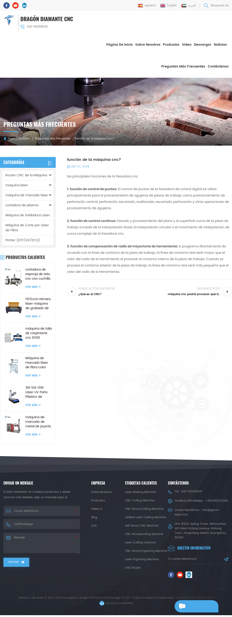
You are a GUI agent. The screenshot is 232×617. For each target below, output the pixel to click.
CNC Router (132, 567)
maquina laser (16, 184)
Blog (94, 517)
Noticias (220, 44)
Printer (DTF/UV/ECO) (22, 239)
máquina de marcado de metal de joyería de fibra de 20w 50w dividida (38, 421)
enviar (16, 562)
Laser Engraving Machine (142, 559)
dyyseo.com (205, 599)
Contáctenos (218, 66)
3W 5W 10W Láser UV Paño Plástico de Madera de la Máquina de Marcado (36, 392)
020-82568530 (34, 26)
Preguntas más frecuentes (183, 66)
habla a (96, 508)
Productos (171, 44)
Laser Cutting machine (140, 542)
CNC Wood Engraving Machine (146, 550)
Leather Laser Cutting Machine (145, 517)
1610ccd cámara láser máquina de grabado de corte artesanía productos (38, 303)
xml (94, 525)
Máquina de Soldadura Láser (27, 214)
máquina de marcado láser (26, 194)
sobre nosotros (147, 44)
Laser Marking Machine (140, 492)
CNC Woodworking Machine (144, 534)
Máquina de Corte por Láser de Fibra (27, 227)
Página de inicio (119, 44)
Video (186, 44)
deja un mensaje (193, 606)
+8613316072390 (216, 500)
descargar (202, 44)
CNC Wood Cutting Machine (144, 508)
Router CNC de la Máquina (26, 174)
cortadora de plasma (21, 204)
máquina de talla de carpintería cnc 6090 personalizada (38, 333)
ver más (33, 286)
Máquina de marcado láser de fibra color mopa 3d (36, 362)
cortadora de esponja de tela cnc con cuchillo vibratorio (38, 274)
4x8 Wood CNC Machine (141, 525)
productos (98, 500)
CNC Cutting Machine (139, 500)
